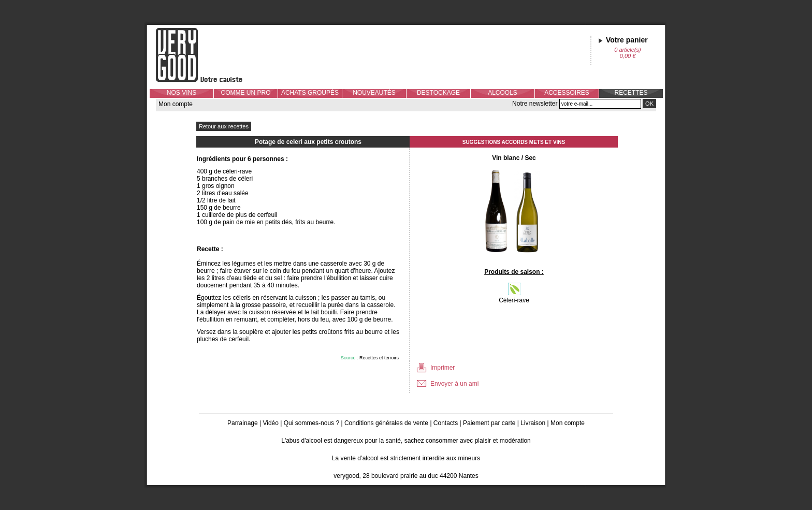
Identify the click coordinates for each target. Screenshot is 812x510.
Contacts (445, 423)
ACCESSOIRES (566, 92)
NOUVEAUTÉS (374, 92)
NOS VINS (181, 92)
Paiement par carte (489, 423)
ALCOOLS (502, 92)
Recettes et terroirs (379, 357)
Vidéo (270, 423)
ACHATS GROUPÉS (310, 92)
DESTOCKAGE (438, 92)
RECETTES (630, 92)
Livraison (532, 423)
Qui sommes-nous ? (311, 423)
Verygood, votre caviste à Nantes (207, 55)
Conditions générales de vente (386, 423)
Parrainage (242, 423)
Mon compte (175, 104)
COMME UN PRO (246, 92)
